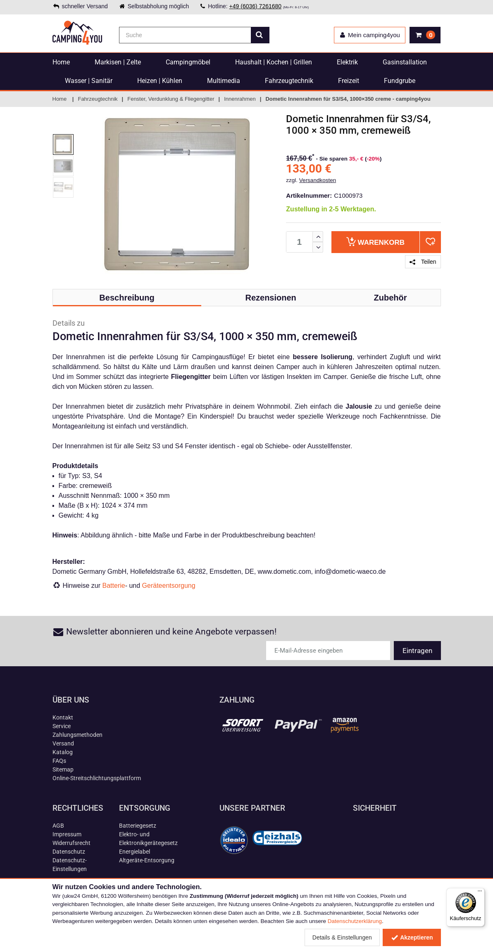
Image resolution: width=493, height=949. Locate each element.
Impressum (66, 834)
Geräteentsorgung (168, 585)
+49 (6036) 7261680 (255, 6)
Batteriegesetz (137, 825)
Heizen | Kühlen (159, 81)
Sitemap (63, 769)
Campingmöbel (188, 62)
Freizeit (348, 81)
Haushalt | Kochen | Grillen (273, 62)
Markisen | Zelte (118, 62)
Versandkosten (317, 180)
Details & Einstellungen (342, 937)
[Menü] (480, 893)
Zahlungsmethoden (77, 734)
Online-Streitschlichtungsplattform (96, 778)
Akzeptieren (412, 937)
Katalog (62, 752)
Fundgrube (399, 81)
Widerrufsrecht (71, 843)
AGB (58, 825)
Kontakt (62, 717)
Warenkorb (375, 241)
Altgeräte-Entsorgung (146, 860)
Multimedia (223, 81)
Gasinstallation (405, 62)
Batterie (113, 585)
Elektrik (347, 62)
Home (61, 62)
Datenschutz (68, 851)
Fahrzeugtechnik (289, 81)
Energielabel (134, 851)
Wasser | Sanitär (88, 81)
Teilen (423, 261)
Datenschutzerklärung (355, 921)
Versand (63, 743)
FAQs (59, 760)
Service (61, 726)
